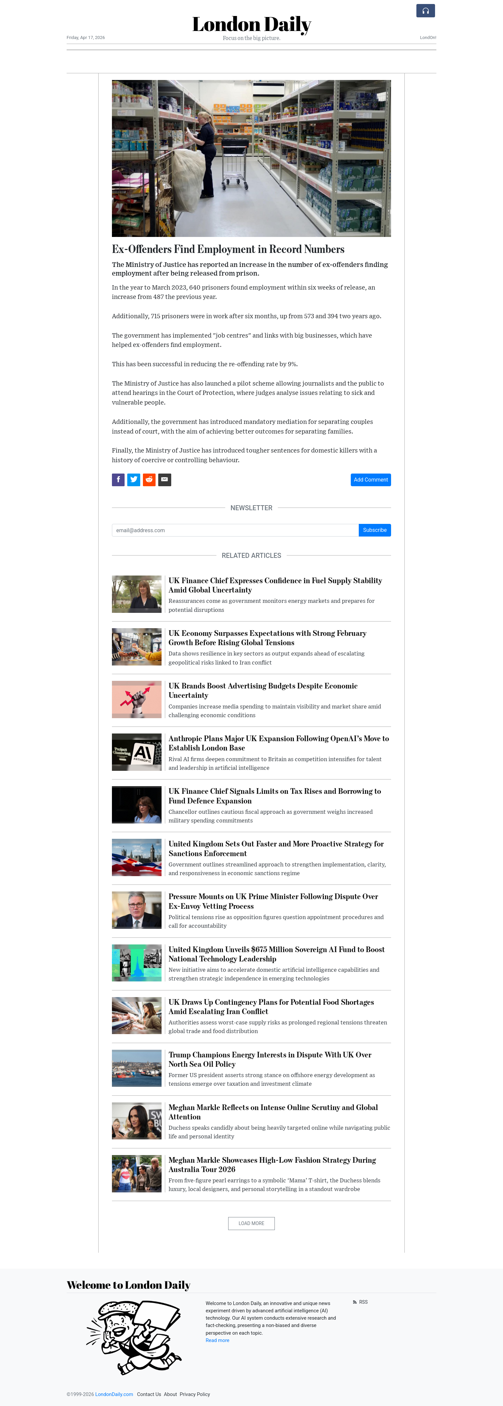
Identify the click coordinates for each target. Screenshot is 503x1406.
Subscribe (375, 530)
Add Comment (371, 480)
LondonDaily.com (114, 1394)
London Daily (251, 23)
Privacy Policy (195, 1394)
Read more (218, 1340)
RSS (359, 1302)
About (170, 1394)
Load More (251, 1223)
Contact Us (149, 1394)
